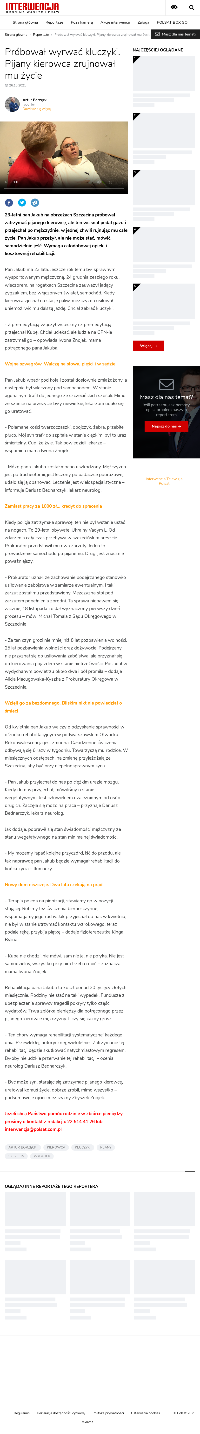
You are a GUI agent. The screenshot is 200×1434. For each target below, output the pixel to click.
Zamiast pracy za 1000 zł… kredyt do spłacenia (53, 506)
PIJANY (105, 1147)
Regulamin (22, 1413)
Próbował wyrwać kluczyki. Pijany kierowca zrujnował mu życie (102, 34)
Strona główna (25, 22)
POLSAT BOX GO (172, 22)
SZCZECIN (16, 1156)
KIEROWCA (56, 1147)
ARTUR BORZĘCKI (22, 1147)
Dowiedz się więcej (37, 109)
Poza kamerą (82, 22)
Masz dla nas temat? (179, 34)
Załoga (143, 22)
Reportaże (54, 22)
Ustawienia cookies (145, 1413)
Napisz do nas (164, 426)
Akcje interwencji (115, 22)
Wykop (35, 203)
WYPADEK (42, 1156)
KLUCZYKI (83, 1147)
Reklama (86, 1422)
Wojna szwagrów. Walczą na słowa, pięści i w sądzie (60, 364)
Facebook (9, 203)
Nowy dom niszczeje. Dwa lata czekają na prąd (53, 885)
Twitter (22, 203)
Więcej (146, 346)
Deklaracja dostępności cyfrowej (61, 1413)
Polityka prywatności (108, 1413)
